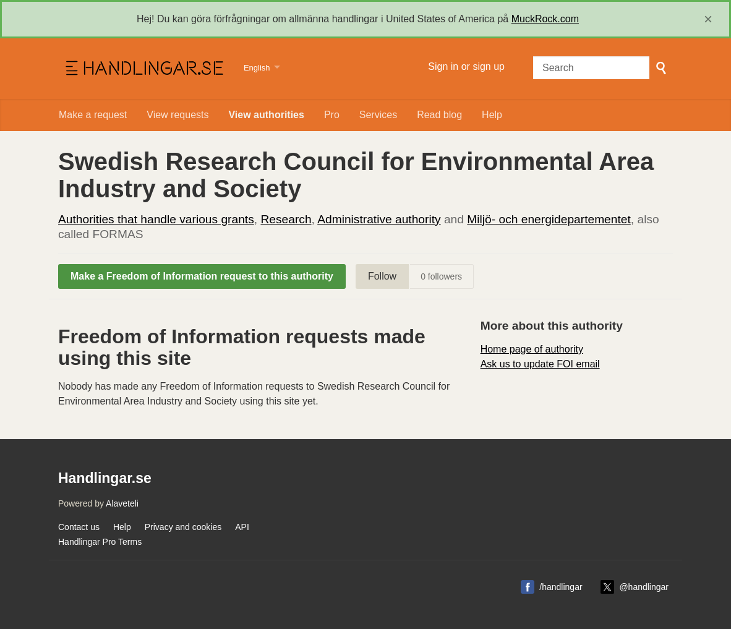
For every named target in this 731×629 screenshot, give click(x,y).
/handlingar (560, 587)
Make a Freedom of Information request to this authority (202, 276)
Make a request (93, 114)
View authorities (266, 114)
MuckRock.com (545, 19)
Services (378, 114)
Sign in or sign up (466, 66)
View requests (177, 114)
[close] (708, 19)
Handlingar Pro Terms (100, 542)
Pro (332, 114)
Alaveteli (122, 503)
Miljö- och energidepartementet (549, 219)
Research (285, 219)
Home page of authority (532, 349)
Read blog (439, 114)
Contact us (79, 527)
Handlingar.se (143, 68)
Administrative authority (378, 219)
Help (492, 114)
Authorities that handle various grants (156, 219)
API (242, 527)
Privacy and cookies (183, 527)
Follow (382, 276)
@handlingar (644, 587)
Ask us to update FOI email (540, 364)
